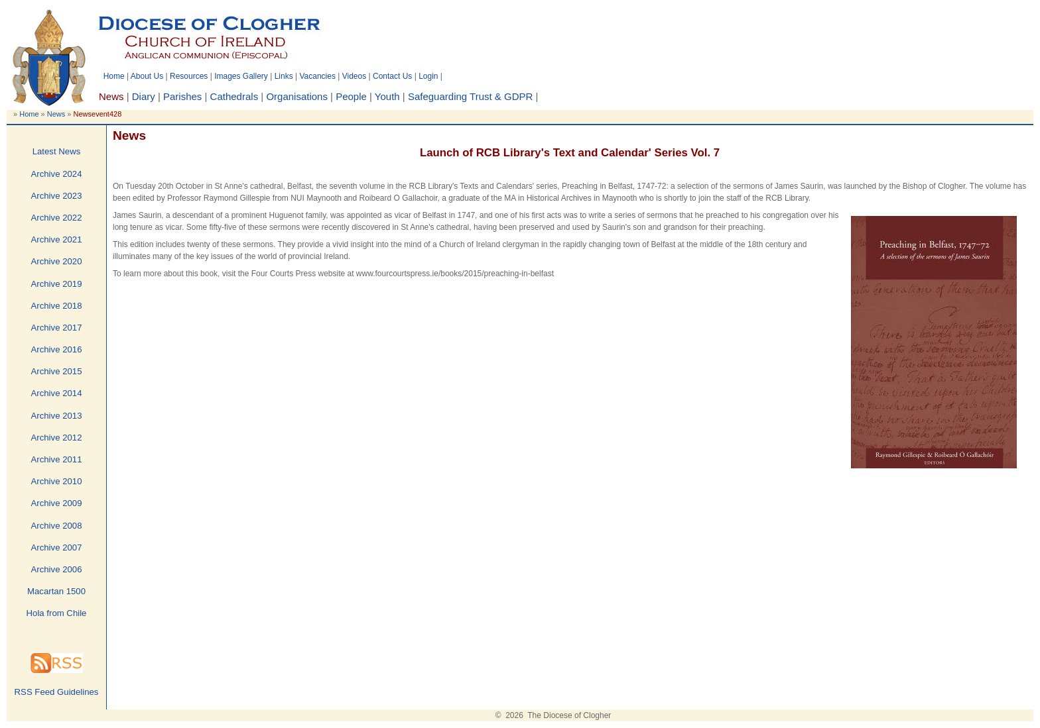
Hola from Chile (57, 613)
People (351, 96)
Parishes (182, 96)
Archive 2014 (56, 393)
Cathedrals (234, 96)
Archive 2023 (56, 196)
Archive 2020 (56, 261)
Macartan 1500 (56, 591)
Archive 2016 (56, 349)
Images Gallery (241, 76)
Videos (354, 76)
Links (284, 76)
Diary (143, 96)
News (56, 114)
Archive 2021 (56, 239)
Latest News (56, 151)
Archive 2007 (56, 547)
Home (114, 76)
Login (428, 76)
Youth (387, 96)
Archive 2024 (56, 174)
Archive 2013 (56, 416)
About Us (147, 76)
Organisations (297, 96)
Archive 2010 (56, 481)
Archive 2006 (56, 569)
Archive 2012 (56, 437)
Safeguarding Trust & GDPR (470, 96)
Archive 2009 (56, 503)
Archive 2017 (56, 328)
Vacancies (317, 76)
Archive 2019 (56, 284)
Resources (189, 76)
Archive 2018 (56, 306)
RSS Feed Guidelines (57, 692)
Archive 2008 (56, 526)
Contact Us (392, 76)
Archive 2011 (56, 459)
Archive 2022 (56, 218)
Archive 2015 (56, 371)
